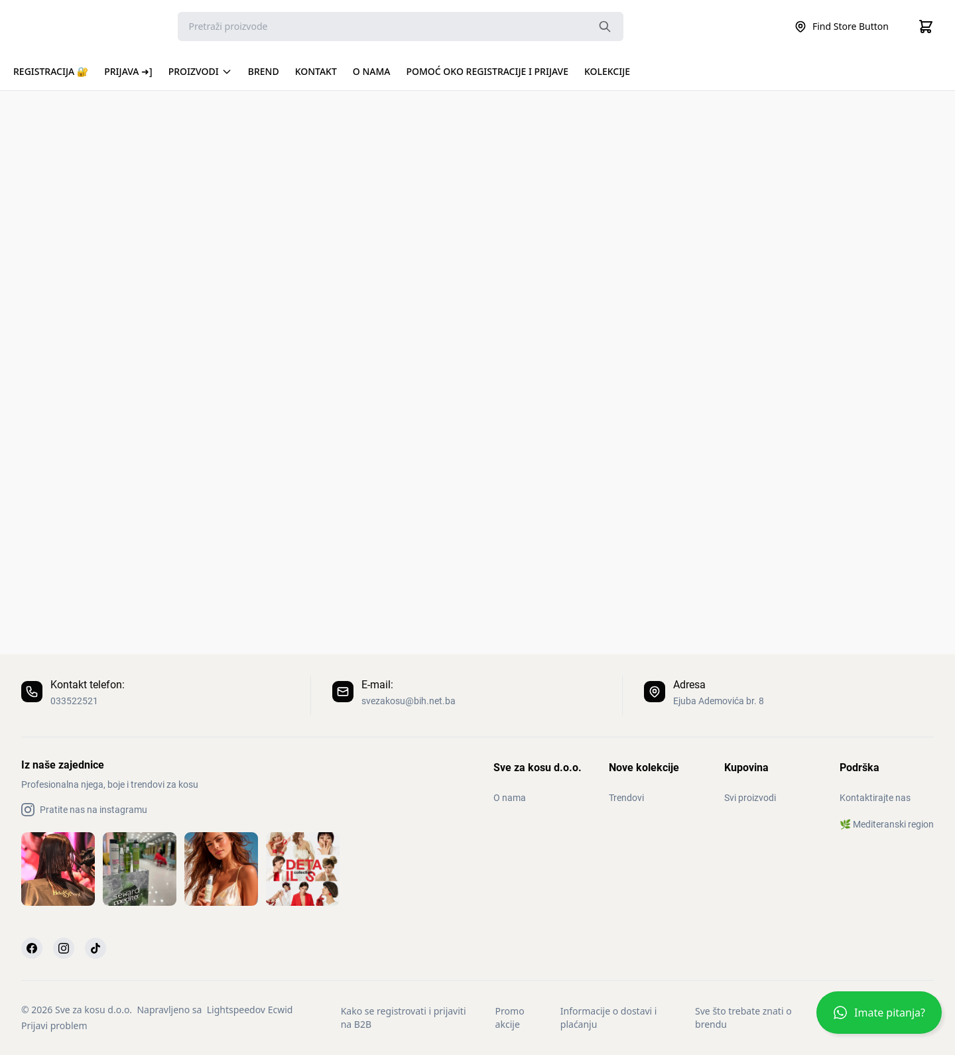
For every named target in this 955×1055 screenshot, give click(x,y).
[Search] (400, 26)
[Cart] (926, 26)
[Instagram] (63, 948)
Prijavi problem (54, 1025)
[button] (879, 1017)
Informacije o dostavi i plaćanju (608, 1017)
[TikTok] (95, 948)
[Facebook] (31, 948)
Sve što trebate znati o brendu (743, 1017)
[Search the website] (604, 26)
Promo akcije (510, 1017)
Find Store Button (841, 26)
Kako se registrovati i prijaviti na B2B (403, 1017)
